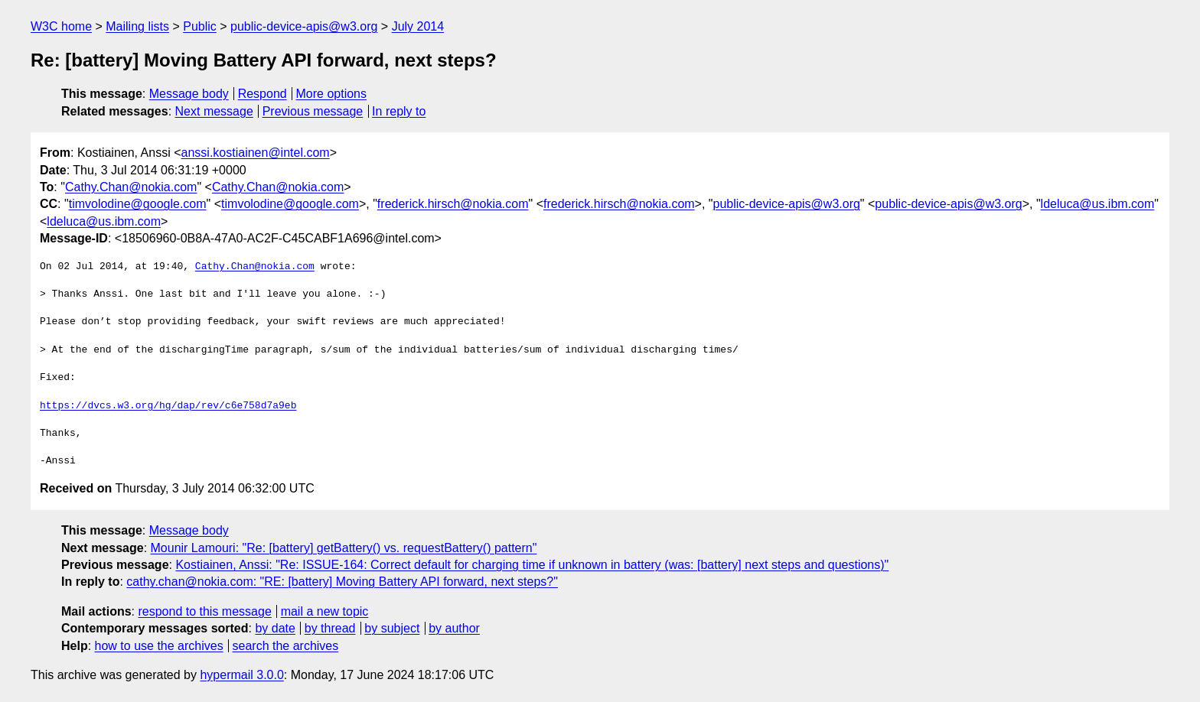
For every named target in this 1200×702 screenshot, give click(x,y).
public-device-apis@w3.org (303, 26)
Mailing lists (137, 26)
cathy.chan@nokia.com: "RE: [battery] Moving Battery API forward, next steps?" (342, 581)
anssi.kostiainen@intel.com (255, 152)
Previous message (313, 111)
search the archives (286, 645)
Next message (214, 111)
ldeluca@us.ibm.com (1098, 203)
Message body (189, 93)
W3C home (61, 26)
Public (200, 26)
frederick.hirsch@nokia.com (453, 203)
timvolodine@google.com (138, 203)
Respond (262, 93)
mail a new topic (325, 611)
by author (454, 628)
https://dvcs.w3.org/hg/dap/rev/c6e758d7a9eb (168, 406)
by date (275, 628)
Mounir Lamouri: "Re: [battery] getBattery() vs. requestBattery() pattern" (344, 547)
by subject (391, 628)
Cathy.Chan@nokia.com (131, 186)
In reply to (399, 111)
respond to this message (204, 611)
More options (331, 93)
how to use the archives (159, 645)
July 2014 (418, 26)
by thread (330, 628)
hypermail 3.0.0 (241, 674)
